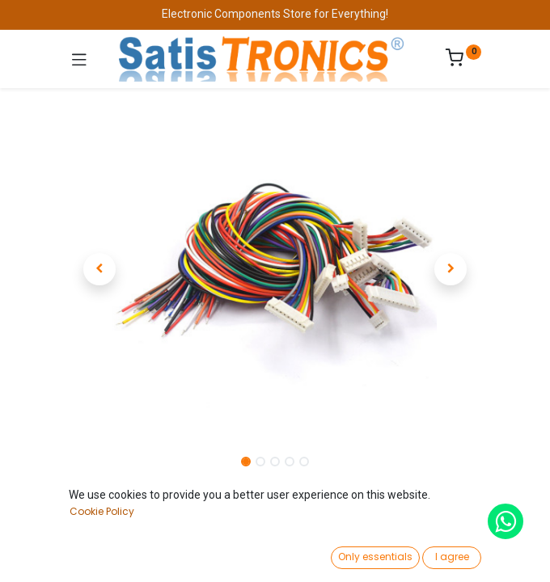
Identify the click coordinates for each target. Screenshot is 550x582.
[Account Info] (497, 554)
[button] (100, 269)
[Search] (163, 554)
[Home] (53, 554)
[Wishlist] (386, 553)
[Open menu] (275, 558)
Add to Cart (334, 516)
